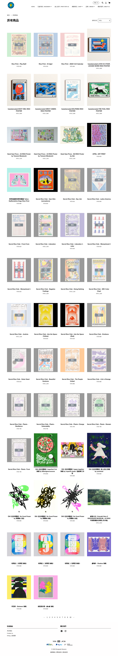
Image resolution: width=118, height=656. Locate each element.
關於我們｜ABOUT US (104, 6)
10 (70, 617)
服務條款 (52, 652)
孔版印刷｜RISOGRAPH (45, 6)
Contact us (10, 633)
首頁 (8, 15)
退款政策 (65, 652)
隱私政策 (59, 652)
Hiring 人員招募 (11, 635)
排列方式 (94, 20)
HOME (33, 6)
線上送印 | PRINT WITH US (62, 6)
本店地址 (9, 631)
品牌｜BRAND (90, 6)
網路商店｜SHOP (77, 6)
